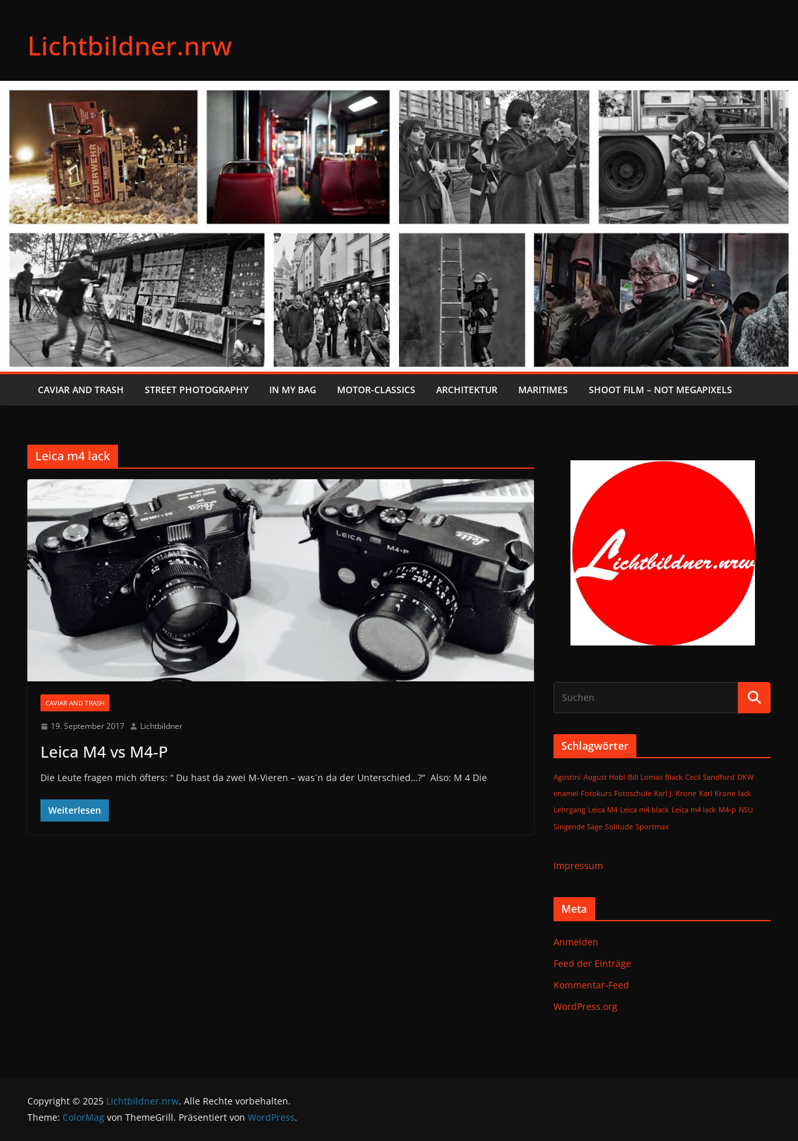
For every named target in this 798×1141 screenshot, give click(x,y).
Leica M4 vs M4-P (104, 751)
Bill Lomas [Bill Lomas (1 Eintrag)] (645, 777)
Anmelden (576, 942)
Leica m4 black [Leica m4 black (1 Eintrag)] (644, 809)
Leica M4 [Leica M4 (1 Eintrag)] (602, 809)
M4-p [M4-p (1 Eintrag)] (727, 809)
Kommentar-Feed (591, 985)
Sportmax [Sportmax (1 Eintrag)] (652, 826)
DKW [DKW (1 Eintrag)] (745, 777)
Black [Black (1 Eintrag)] (674, 777)
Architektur (466, 389)
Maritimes (543, 389)
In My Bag (292, 389)
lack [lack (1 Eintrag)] (744, 793)
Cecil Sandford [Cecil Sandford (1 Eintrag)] (710, 777)
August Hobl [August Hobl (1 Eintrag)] (604, 777)
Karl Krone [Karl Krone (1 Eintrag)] (717, 793)
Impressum (578, 865)
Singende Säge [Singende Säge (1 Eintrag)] (578, 826)
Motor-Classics (376, 389)
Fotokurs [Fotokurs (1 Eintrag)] (596, 793)
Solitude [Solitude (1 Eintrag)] (619, 826)
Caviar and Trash (81, 389)
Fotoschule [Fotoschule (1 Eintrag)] (632, 793)
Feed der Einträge (592, 963)
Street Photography (196, 389)
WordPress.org (585, 1006)
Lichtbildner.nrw (129, 45)
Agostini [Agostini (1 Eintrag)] (567, 777)
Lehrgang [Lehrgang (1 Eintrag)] (569, 809)
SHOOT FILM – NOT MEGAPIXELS (660, 389)
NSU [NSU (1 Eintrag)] (746, 809)
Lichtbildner (161, 726)
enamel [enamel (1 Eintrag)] (566, 793)
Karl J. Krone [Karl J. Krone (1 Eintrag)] (675, 793)
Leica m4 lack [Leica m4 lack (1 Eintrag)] (694, 809)
